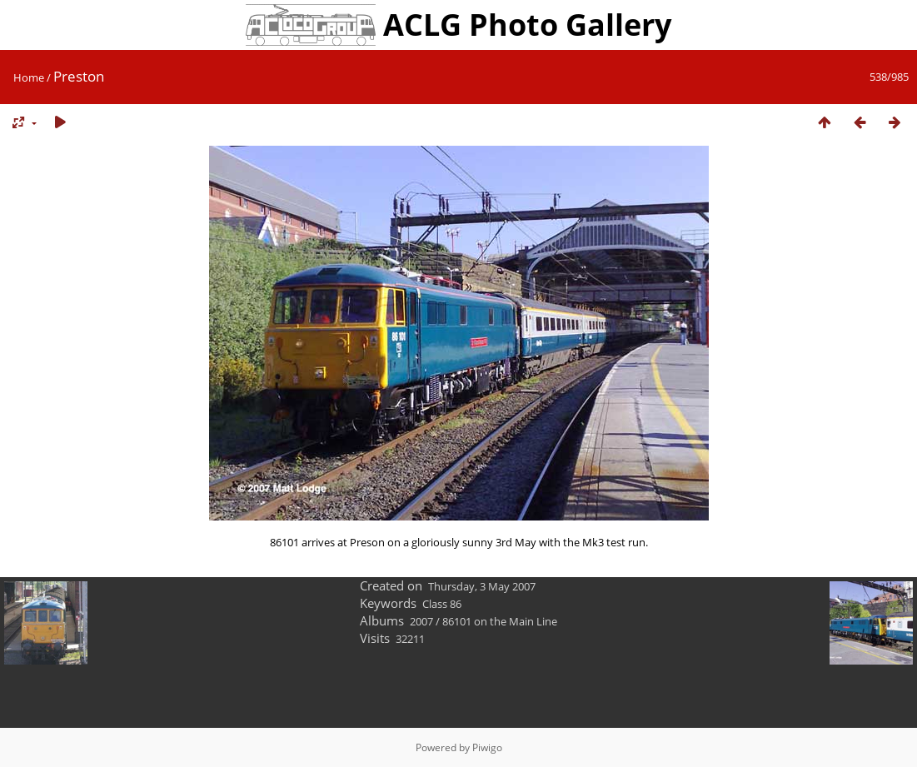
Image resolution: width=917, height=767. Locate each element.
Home (28, 77)
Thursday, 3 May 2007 (482, 586)
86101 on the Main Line (499, 621)
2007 (421, 621)
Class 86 (441, 603)
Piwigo (487, 747)
